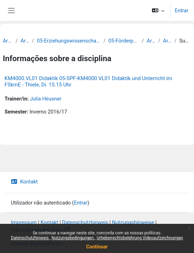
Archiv (8, 41)
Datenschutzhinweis (30, 237)
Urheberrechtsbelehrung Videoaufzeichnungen (140, 237)
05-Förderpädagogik (123, 41)
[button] (158, 10)
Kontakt (24, 182)
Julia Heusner (45, 99)
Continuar (97, 246)
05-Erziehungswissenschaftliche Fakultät (69, 41)
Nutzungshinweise (133, 222)
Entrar (181, 10)
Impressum (24, 222)
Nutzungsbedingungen (73, 237)
